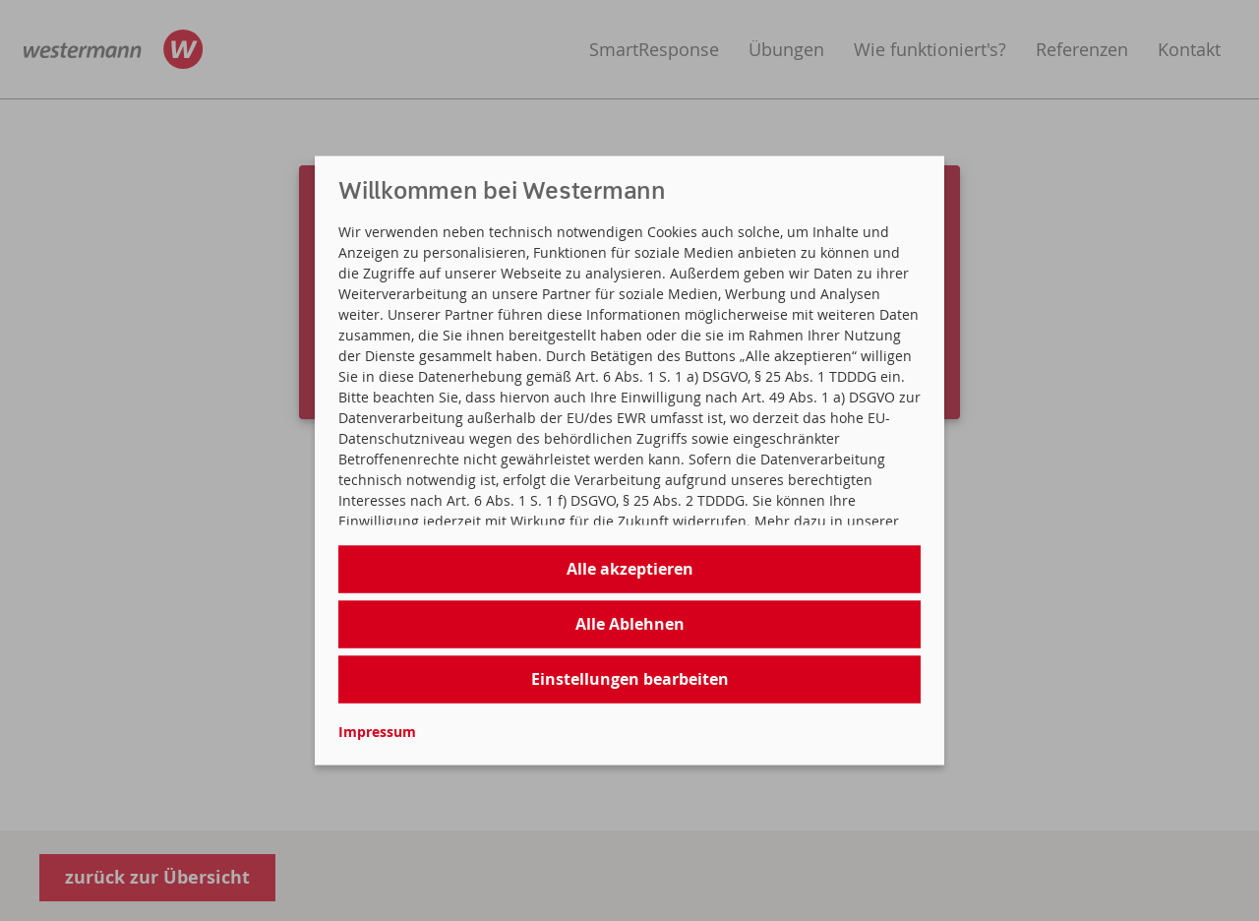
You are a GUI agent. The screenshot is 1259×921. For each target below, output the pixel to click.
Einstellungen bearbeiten (630, 679)
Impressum (377, 730)
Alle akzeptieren (630, 569)
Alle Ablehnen (630, 624)
